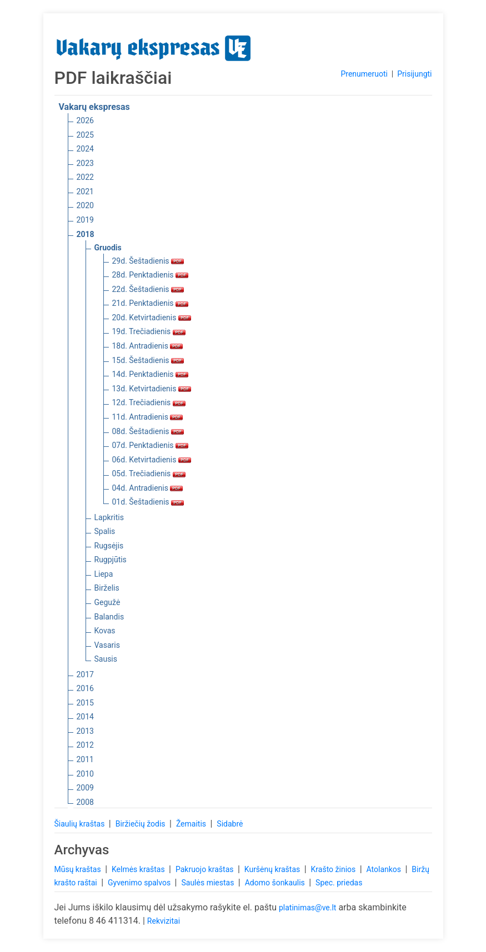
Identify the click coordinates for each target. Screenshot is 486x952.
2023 (85, 163)
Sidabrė (230, 823)
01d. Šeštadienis (148, 501)
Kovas (105, 630)
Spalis (105, 531)
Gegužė (107, 602)
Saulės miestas (208, 882)
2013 (85, 731)
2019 (85, 219)
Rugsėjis (109, 545)
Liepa (103, 574)
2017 (85, 674)
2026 (85, 120)
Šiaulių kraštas (80, 823)
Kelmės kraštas (139, 869)
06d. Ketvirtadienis (151, 459)
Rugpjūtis (110, 559)
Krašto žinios (334, 869)
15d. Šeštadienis (148, 360)
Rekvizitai (163, 920)
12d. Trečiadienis (149, 402)
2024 (85, 148)
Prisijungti (414, 73)
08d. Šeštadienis (148, 431)
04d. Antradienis (147, 487)
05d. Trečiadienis (149, 473)
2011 (85, 759)
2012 (85, 745)
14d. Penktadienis (150, 374)
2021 (85, 191)
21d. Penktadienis (150, 303)
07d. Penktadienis (150, 445)
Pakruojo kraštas (206, 869)
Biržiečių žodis (141, 823)
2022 (85, 177)
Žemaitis (192, 823)
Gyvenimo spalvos (140, 882)
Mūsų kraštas (78, 869)
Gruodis (108, 247)
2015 (85, 702)
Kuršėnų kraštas (273, 869)
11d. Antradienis (147, 416)
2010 (85, 773)
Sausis (106, 658)
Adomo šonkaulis (276, 882)
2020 (85, 205)
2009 (85, 787)
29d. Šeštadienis (148, 260)
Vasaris (107, 645)
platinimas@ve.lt (307, 907)
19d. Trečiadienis (149, 331)
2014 (85, 716)
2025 (85, 134)
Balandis (109, 616)
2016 (85, 688)
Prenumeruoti (363, 73)
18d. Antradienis (147, 345)
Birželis (106, 587)
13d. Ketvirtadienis (151, 388)
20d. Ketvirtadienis (151, 317)
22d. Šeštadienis (148, 289)
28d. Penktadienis (150, 274)
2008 (85, 802)
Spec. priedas (338, 882)
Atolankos (385, 869)
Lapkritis (109, 517)
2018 (85, 234)
